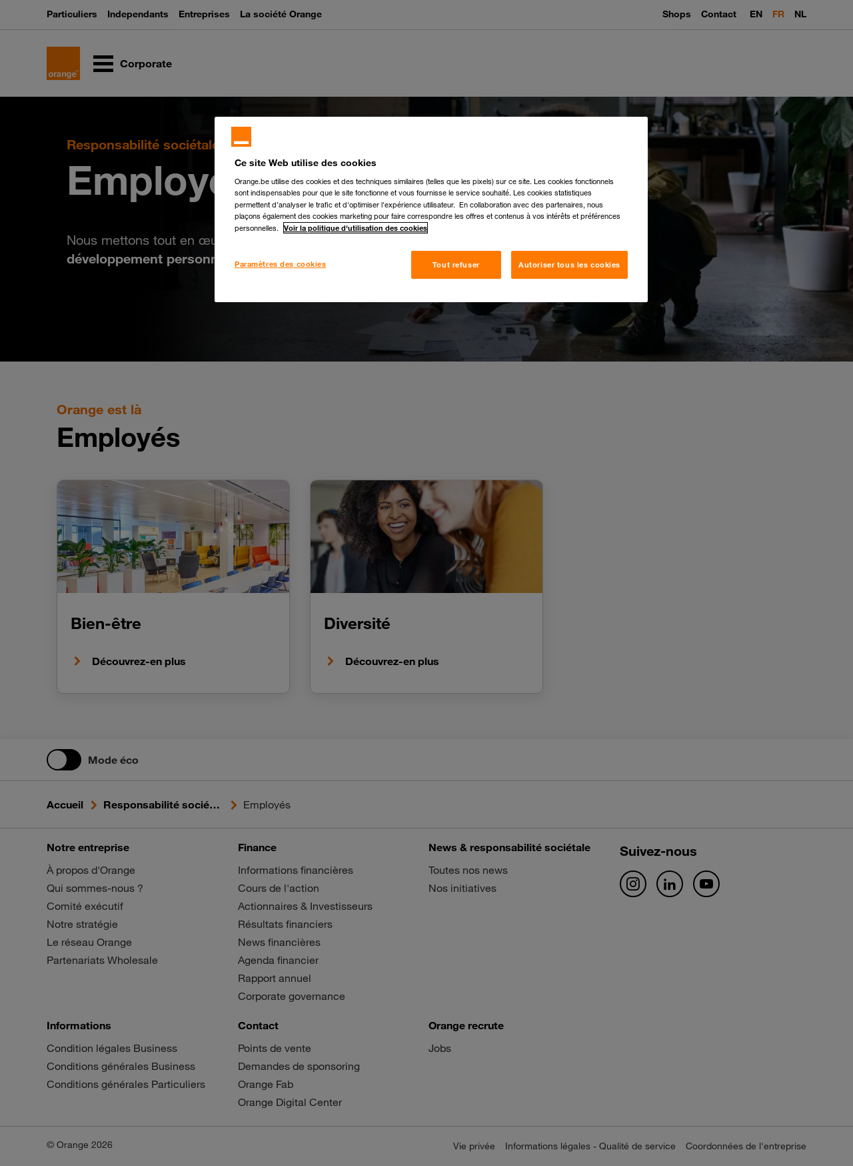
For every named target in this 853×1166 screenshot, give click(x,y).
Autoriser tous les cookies (569, 264)
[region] (431, 209)
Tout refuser (456, 264)
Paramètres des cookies (281, 264)
